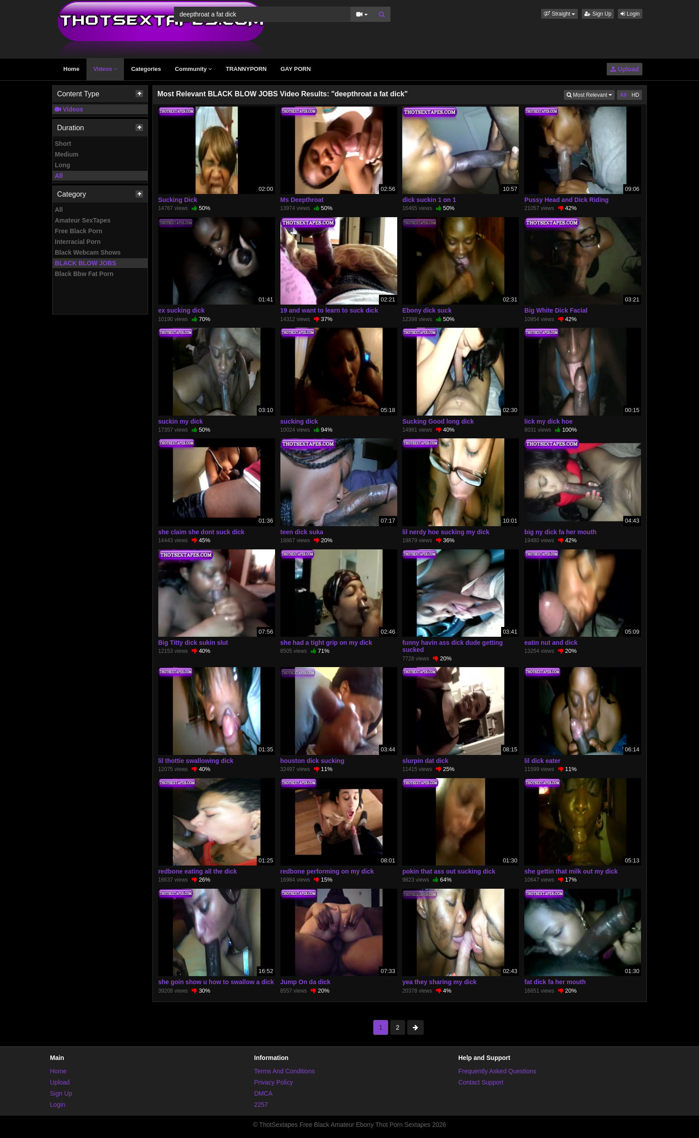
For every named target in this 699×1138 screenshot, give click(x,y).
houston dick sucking (312, 760)
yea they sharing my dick (439, 981)
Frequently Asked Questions (497, 1071)
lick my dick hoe (548, 421)
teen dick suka (302, 532)
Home (71, 69)
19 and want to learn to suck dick (329, 310)
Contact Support (480, 1082)
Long (62, 165)
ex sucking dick (181, 310)
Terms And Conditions (284, 1071)
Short (63, 143)
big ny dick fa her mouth (560, 532)
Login (630, 14)
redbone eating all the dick (197, 871)
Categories (146, 69)
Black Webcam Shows (88, 252)
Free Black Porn (79, 231)
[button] (559, 14)
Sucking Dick (177, 199)
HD (635, 95)
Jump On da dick (305, 981)
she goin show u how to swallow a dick (216, 981)
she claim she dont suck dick (201, 532)
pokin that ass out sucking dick (448, 871)
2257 (261, 1104)
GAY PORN (295, 69)
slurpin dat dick (425, 760)
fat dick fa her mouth (555, 981)
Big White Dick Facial (556, 310)
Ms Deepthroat (302, 199)
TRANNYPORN (246, 69)
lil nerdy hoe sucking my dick (445, 532)
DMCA (263, 1093)
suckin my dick (180, 421)
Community (193, 69)
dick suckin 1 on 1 (429, 199)
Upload (624, 69)
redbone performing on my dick (327, 871)
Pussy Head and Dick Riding (566, 199)
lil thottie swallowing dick (196, 760)
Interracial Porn (78, 241)
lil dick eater (542, 760)
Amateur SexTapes (83, 220)
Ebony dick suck (426, 310)
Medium (66, 154)
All (59, 175)
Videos (105, 69)
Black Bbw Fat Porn (84, 273)
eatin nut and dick (550, 642)
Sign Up (597, 14)
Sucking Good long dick (437, 421)
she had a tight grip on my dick (326, 642)
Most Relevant (591, 94)
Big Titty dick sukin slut (193, 642)
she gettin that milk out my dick (570, 871)
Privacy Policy (273, 1082)
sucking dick (299, 421)
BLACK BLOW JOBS (85, 263)
